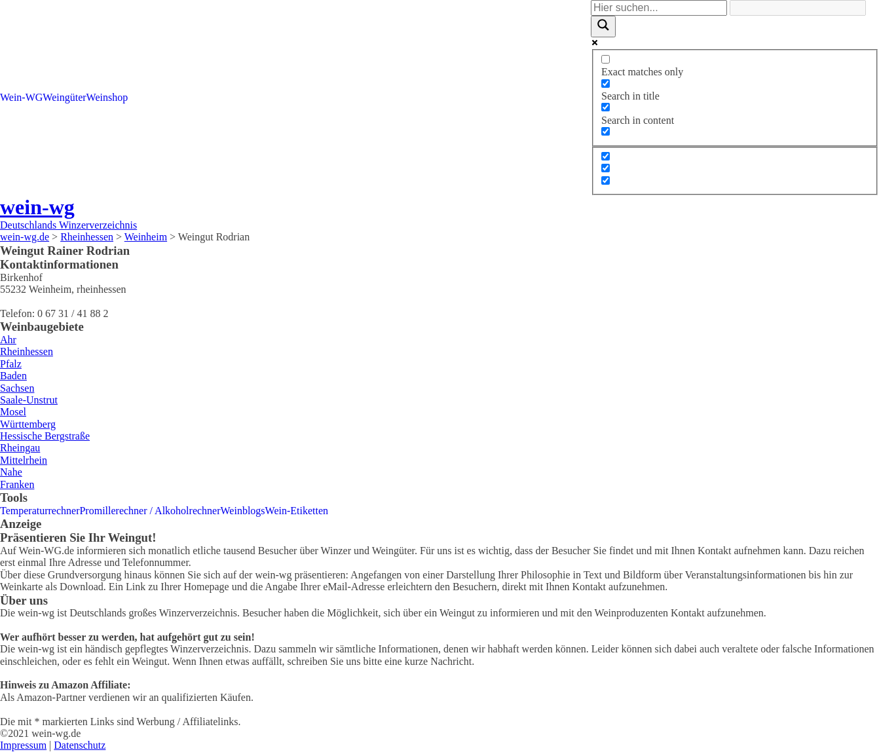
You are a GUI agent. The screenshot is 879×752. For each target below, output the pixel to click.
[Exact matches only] (605, 59)
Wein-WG (21, 97)
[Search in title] (605, 83)
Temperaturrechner (39, 510)
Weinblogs (243, 510)
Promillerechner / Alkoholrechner (149, 510)
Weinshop (107, 97)
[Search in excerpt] (605, 131)
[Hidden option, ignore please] (605, 156)
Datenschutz (79, 745)
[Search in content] (605, 107)
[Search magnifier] (603, 26)
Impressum (23, 745)
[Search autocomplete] (798, 8)
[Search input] (659, 8)
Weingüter (64, 97)
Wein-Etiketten (296, 510)
